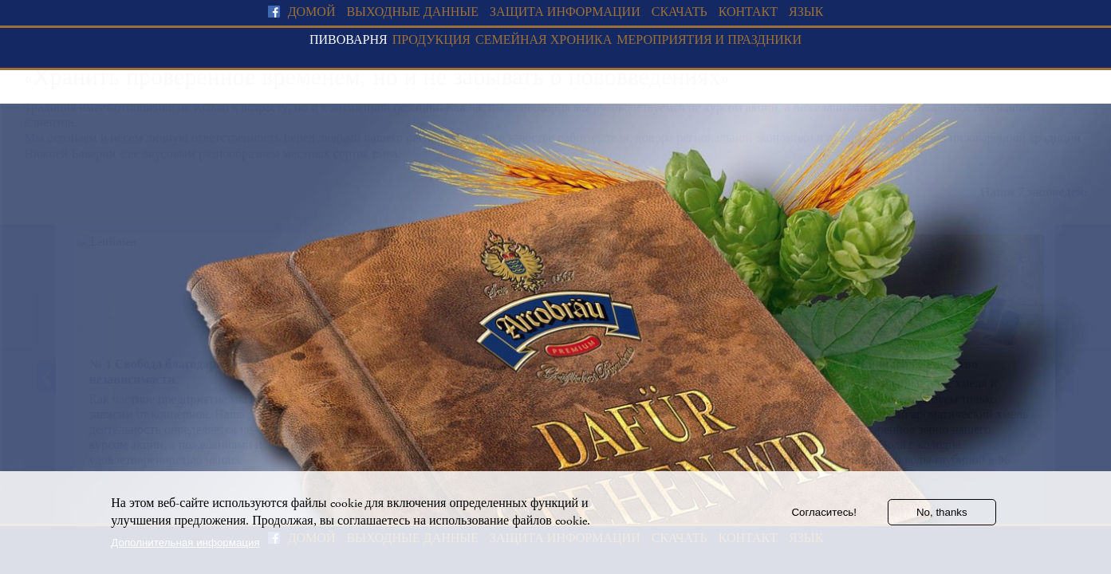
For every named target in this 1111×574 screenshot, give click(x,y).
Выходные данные (412, 12)
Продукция (431, 40)
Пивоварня (348, 40)
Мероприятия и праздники (709, 40)
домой (312, 12)
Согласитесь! (824, 519)
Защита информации (565, 12)
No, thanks (941, 519)
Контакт (748, 12)
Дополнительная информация (185, 549)
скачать (679, 12)
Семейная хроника (543, 40)
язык (806, 12)
